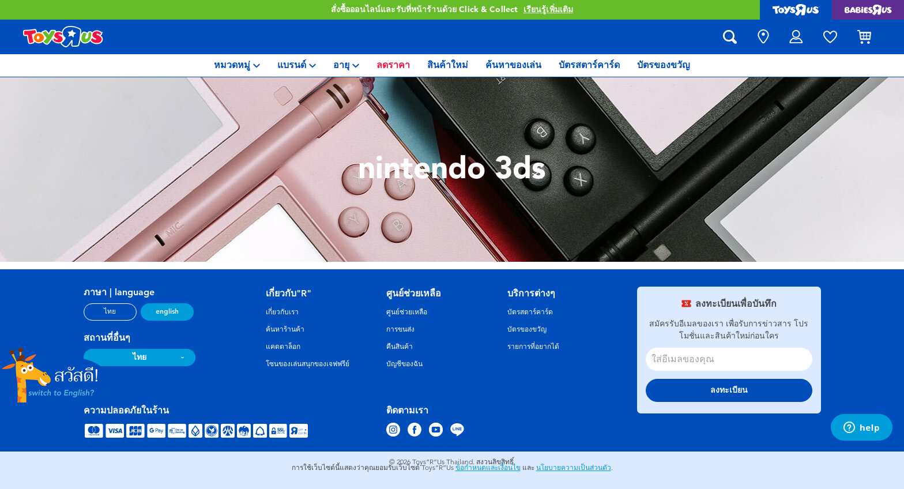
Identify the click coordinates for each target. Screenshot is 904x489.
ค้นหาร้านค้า (285, 329)
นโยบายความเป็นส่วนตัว (573, 468)
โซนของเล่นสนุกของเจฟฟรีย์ (307, 364)
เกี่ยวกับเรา (282, 312)
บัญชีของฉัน (404, 364)
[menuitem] (237, 65)
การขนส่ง (400, 329)
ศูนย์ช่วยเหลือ (406, 312)
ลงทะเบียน (729, 390)
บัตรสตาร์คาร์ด (530, 312)
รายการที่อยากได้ (533, 347)
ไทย (110, 311)
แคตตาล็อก (283, 347)
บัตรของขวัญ (527, 329)
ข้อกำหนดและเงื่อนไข (488, 468)
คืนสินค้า (399, 347)
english (167, 311)
